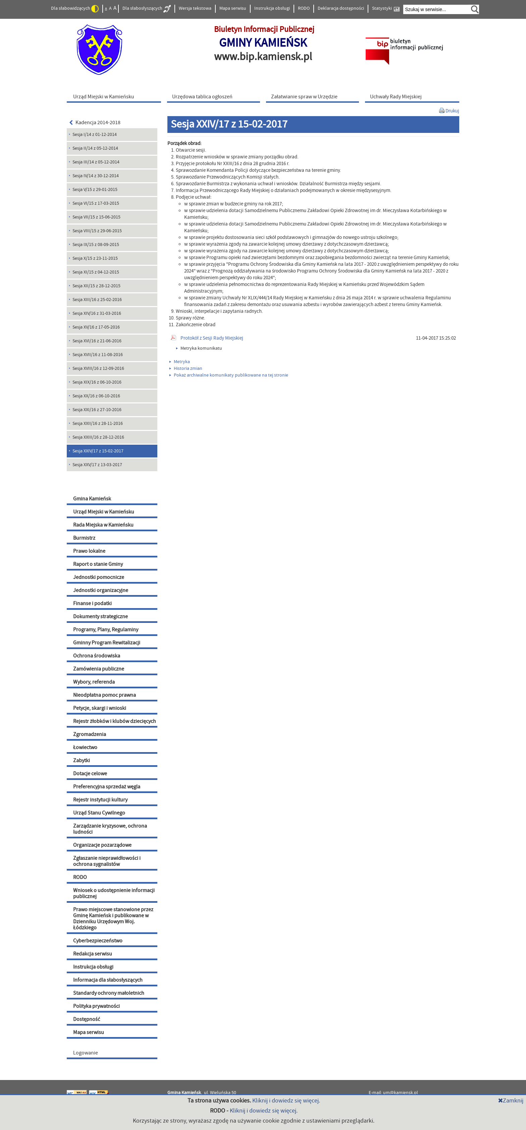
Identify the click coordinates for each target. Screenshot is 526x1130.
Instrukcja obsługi (272, 8)
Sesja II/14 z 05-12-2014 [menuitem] (95, 148)
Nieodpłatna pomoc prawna (104, 695)
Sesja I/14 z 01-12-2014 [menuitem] (94, 135)
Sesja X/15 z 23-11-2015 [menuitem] (95, 258)
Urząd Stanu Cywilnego (99, 812)
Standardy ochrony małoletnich (108, 993)
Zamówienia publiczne (98, 669)
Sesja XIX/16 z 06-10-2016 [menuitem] (96, 382)
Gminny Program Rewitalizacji (106, 642)
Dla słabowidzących (75, 8)
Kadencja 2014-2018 (94, 122)
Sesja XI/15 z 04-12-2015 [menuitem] (95, 272)
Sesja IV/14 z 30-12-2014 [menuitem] (95, 176)
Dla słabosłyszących (146, 8)
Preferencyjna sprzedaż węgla (106, 786)
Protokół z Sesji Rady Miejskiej (211, 338)
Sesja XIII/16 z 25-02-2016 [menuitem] (97, 300)
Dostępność (86, 1019)
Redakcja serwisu (92, 953)
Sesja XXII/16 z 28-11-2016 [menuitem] (97, 424)
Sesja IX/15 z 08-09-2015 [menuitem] (95, 245)
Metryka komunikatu (199, 348)
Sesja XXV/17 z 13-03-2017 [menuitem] (97, 465)
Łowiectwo (85, 747)
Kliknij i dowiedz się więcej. (286, 1100)
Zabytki (81, 760)
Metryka (179, 362)
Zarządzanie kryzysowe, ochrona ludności (110, 829)
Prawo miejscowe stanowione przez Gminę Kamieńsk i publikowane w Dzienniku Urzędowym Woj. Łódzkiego (113, 918)
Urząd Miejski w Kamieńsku (103, 511)
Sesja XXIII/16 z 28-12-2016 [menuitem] (98, 437)
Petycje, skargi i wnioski (99, 708)
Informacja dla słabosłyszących (108, 980)
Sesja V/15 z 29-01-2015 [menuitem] (94, 190)
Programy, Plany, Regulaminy (105, 629)
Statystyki (386, 8)
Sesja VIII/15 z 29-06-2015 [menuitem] (97, 231)
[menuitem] (115, 96)
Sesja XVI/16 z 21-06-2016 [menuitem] (96, 341)
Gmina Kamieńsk (92, 498)
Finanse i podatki (92, 603)
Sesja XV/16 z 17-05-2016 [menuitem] (96, 327)
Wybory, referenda (94, 682)
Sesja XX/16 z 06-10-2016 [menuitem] (96, 396)
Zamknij (510, 1100)
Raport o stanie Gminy (98, 564)
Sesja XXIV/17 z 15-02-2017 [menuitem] (97, 451)
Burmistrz (84, 538)
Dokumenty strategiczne (100, 616)
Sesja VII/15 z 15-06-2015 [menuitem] (96, 217)
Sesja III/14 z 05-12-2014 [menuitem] (95, 162)
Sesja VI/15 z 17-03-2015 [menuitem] (95, 203)
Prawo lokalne (89, 551)
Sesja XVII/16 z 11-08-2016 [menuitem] (97, 355)
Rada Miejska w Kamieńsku (103, 525)
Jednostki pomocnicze (98, 577)
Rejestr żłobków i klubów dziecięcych (114, 721)
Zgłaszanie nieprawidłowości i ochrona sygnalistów (107, 861)
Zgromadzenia (89, 734)
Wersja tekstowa (195, 8)
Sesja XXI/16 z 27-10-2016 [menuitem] (96, 410)
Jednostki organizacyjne (100, 590)
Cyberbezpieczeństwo (97, 940)
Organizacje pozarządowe (102, 845)
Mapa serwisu (232, 8)
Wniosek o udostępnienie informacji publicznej (114, 893)
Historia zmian (185, 368)
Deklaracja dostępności (341, 8)
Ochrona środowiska (96, 655)
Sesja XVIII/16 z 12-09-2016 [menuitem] (98, 368)
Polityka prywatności (96, 1006)
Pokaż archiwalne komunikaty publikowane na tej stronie (228, 375)
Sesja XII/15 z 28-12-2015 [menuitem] (96, 286)
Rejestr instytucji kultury (100, 799)
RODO (304, 8)
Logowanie (85, 1052)
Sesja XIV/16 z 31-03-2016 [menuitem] (96, 313)
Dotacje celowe (90, 773)
